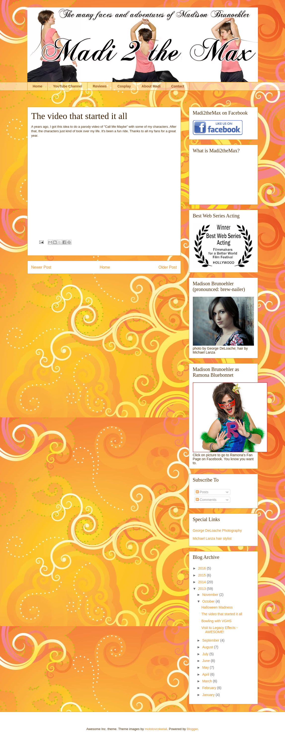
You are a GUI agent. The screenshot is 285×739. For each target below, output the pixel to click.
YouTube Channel (67, 86)
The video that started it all (221, 614)
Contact (177, 86)
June (206, 661)
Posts (202, 492)
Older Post (168, 267)
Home (37, 86)
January (209, 695)
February (209, 688)
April (206, 674)
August (208, 647)
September (211, 640)
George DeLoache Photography (217, 531)
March (207, 681)
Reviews (100, 86)
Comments (206, 500)
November (210, 595)
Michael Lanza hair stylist (212, 538)
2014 (202, 582)
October (209, 601)
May (206, 667)
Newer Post (41, 267)
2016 (202, 568)
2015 (202, 575)
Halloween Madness (217, 607)
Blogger (192, 729)
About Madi (151, 86)
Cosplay (124, 86)
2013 (202, 589)
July (205, 654)
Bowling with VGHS (216, 621)
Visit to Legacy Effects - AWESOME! (219, 630)
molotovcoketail (156, 729)
